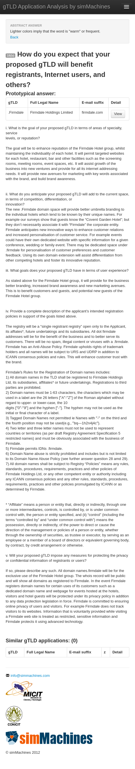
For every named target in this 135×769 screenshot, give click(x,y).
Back (14, 37)
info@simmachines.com (28, 675)
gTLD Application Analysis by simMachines (56, 6)
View (118, 114)
